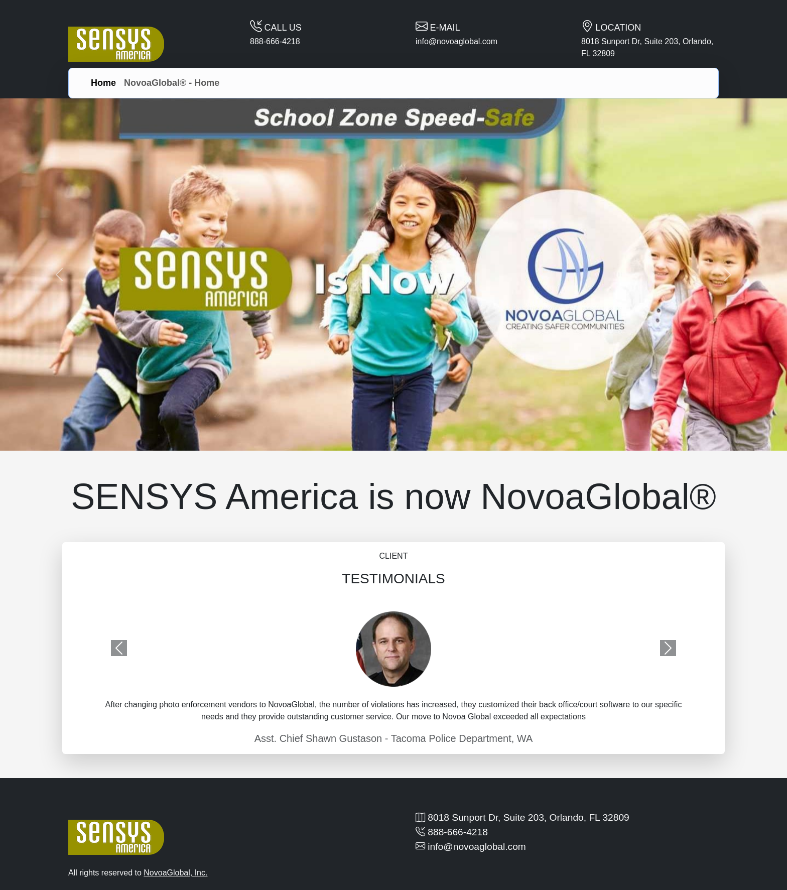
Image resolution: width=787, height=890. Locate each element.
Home (103, 83)
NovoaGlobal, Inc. (175, 872)
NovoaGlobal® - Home (171, 83)
